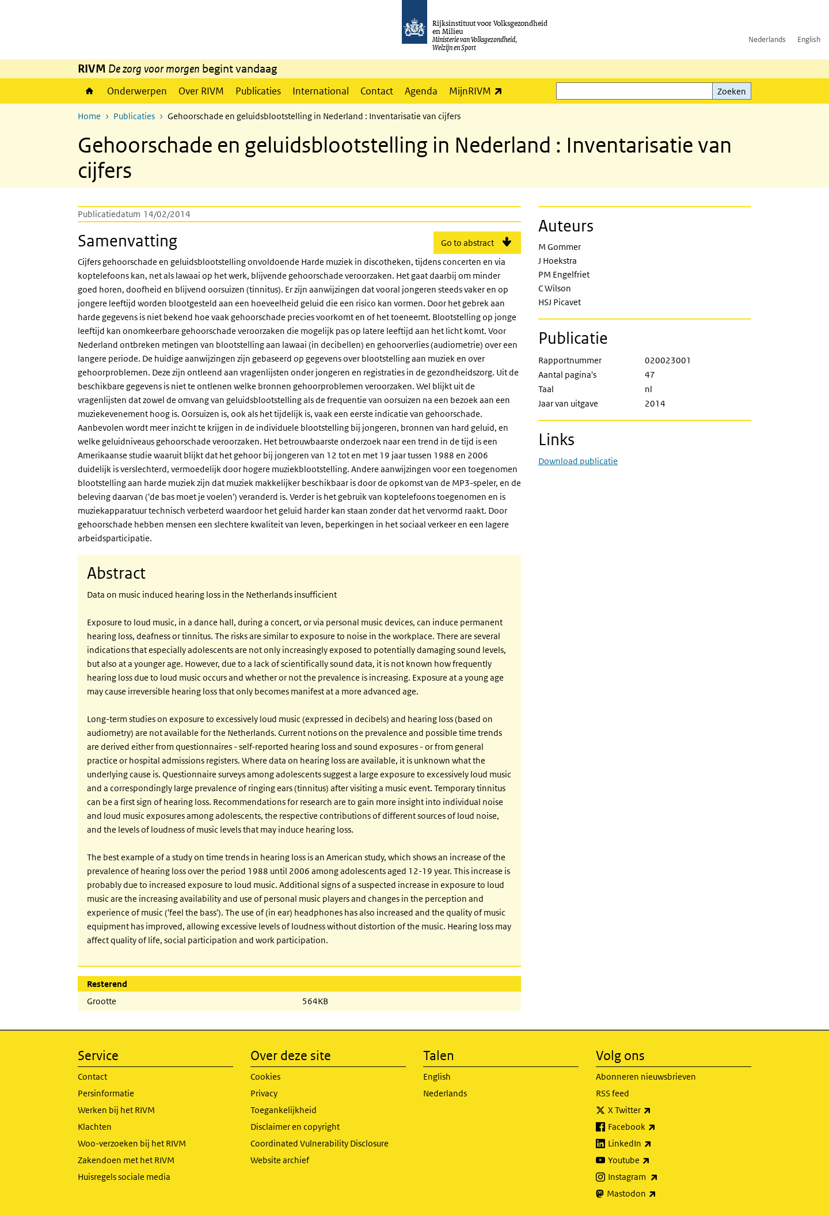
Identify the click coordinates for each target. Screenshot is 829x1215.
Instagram (658, 1177)
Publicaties (258, 91)
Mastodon (657, 1194)
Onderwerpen (137, 91)
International (320, 91)
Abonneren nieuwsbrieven (646, 1076)
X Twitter (655, 1110)
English (808, 39)
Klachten (95, 1126)
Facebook (657, 1127)
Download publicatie (578, 460)
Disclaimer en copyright (295, 1126)
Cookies (265, 1076)
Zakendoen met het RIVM (126, 1160)
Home (89, 91)
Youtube (654, 1160)
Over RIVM (201, 91)
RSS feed (612, 1093)
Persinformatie (106, 1093)
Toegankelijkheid (283, 1109)
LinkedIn (655, 1144)
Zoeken (731, 91)
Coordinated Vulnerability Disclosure (319, 1143)
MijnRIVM (478, 90)
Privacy (263, 1093)
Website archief (279, 1160)
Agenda (421, 91)
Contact (376, 91)
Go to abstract (467, 242)
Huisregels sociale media (124, 1176)
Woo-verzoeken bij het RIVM (132, 1143)
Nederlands (767, 39)
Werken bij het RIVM (116, 1109)
